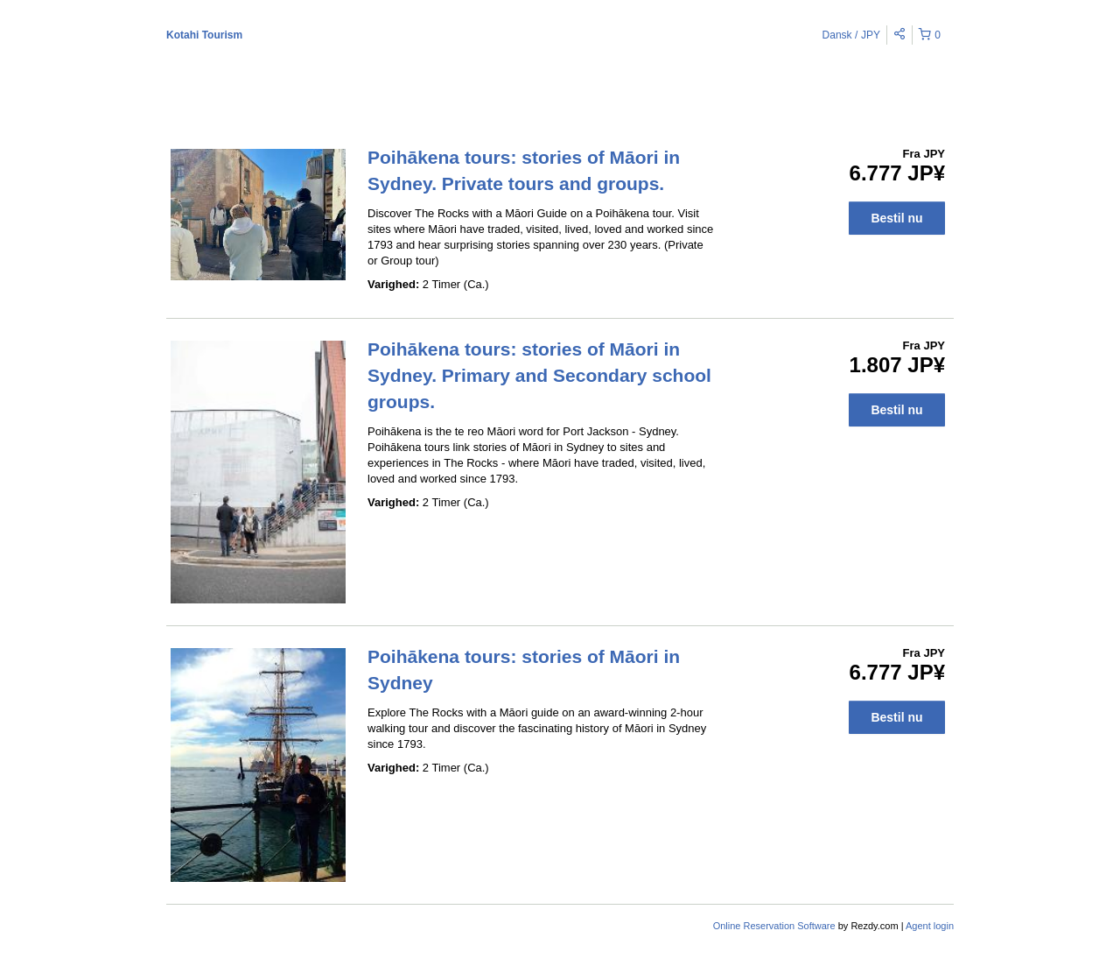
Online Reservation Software (774, 925)
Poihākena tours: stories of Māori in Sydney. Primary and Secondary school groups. (539, 375)
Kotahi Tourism (204, 35)
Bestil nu (896, 218)
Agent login (930, 925)
